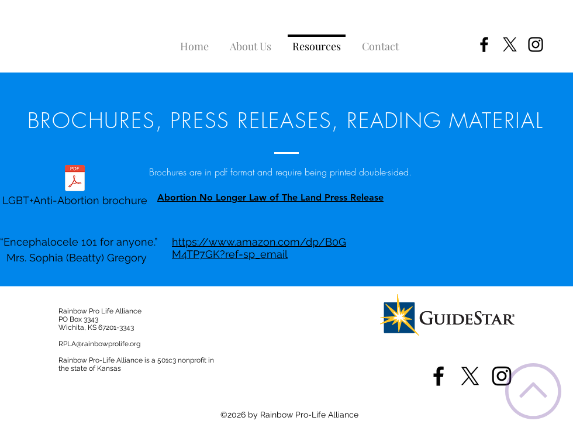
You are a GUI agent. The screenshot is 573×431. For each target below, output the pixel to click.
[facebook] (484, 44)
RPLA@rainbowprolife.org (99, 344)
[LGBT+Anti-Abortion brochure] (74, 188)
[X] (510, 44)
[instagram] (536, 44)
